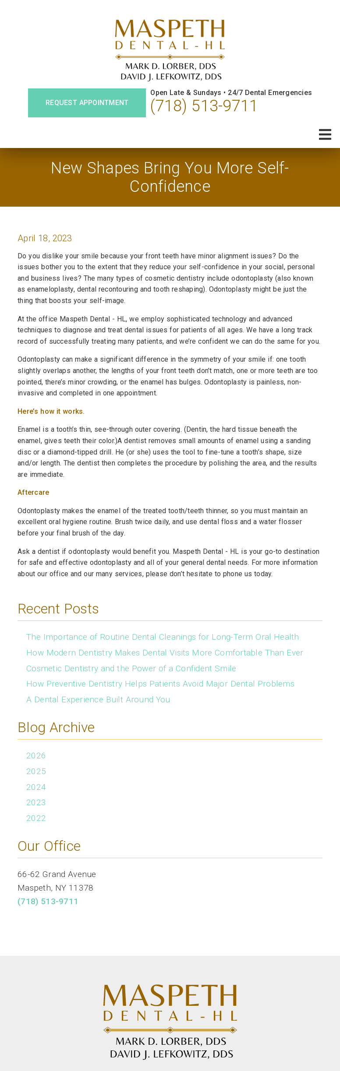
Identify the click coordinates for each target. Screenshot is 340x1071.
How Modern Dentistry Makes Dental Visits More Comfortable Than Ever (164, 653)
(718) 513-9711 (204, 106)
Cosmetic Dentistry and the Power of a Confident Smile (131, 668)
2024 (36, 787)
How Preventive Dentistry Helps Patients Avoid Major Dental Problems (160, 684)
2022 (36, 818)
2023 (36, 802)
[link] (170, 51)
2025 (36, 771)
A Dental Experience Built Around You (98, 699)
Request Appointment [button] (87, 103)
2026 (36, 755)
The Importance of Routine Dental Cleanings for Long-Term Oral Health (162, 637)
